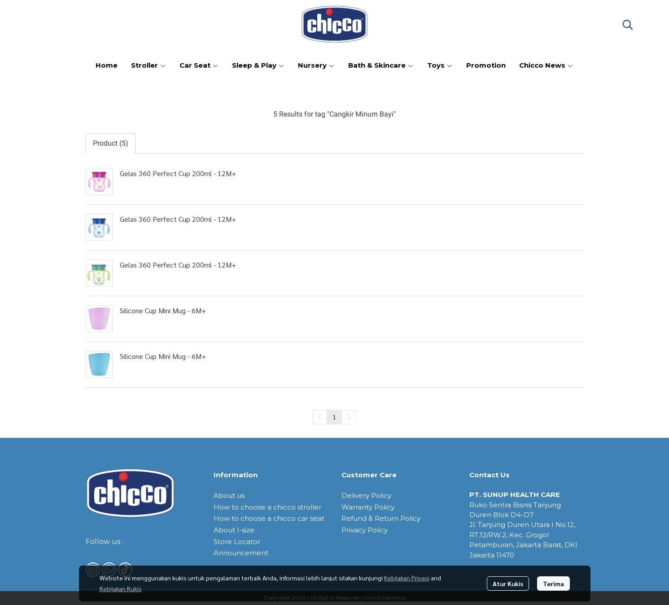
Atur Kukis (508, 583)
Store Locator (237, 541)
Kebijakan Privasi (406, 578)
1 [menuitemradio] (334, 417)
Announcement (241, 553)
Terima (553, 583)
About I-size (234, 530)
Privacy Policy (364, 530)
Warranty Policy (367, 507)
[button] (627, 24)
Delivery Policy (366, 495)
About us (229, 495)
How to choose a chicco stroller (267, 507)
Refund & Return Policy (380, 518)
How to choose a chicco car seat (269, 518)
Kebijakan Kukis (121, 588)
